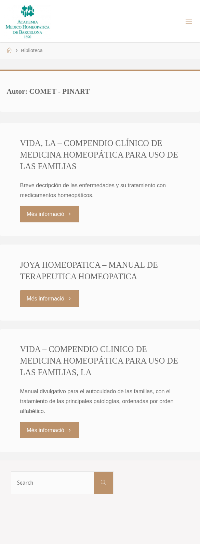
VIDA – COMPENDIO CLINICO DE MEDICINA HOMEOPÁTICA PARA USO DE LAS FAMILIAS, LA (99, 360)
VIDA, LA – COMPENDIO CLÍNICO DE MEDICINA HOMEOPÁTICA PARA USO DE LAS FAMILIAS (99, 154)
